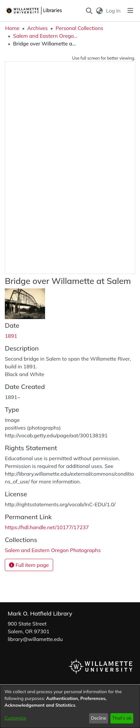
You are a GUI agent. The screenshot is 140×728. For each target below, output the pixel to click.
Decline (99, 718)
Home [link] (12, 28)
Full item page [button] (29, 565)
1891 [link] (11, 336)
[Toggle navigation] (130, 11)
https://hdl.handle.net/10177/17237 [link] (47, 527)
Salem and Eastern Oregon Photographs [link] (45, 36)
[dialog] (70, 706)
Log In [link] (113, 10)
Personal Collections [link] (79, 28)
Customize (15, 718)
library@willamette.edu (35, 639)
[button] (89, 11)
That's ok (121, 718)
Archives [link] (37, 28)
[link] (53, 550)
